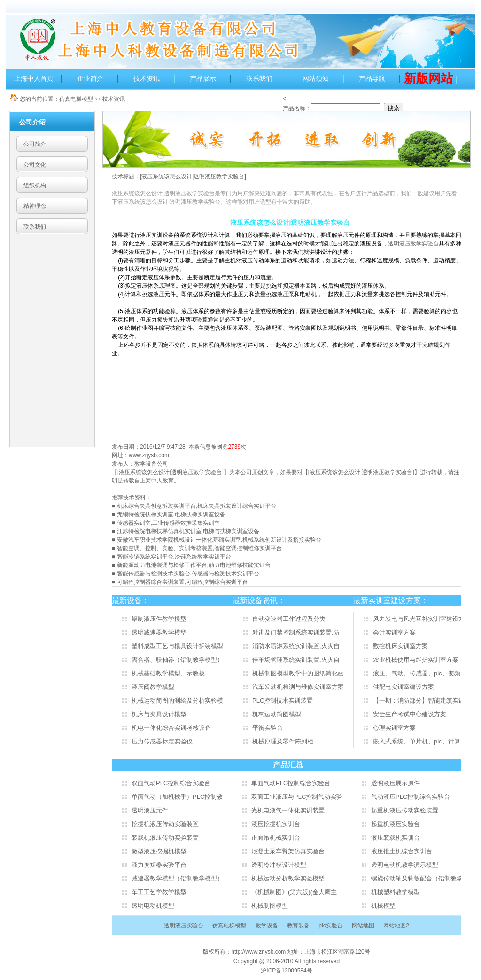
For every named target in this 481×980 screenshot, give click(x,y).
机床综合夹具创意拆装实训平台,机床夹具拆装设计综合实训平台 (196, 506)
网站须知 (316, 78)
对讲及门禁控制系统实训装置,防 (296, 632)
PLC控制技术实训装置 (282, 700)
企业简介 (90, 78)
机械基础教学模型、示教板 (168, 673)
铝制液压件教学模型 (159, 618)
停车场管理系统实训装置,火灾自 (296, 659)
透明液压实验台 (183, 925)
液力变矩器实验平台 (159, 864)
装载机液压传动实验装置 (165, 837)
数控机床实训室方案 (400, 646)
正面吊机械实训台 (275, 837)
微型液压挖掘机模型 (159, 851)
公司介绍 (32, 122)
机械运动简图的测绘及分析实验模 (177, 700)
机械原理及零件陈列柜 (282, 741)
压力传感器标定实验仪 (162, 741)
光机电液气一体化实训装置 (288, 810)
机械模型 (383, 905)
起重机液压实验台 (395, 823)
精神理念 (34, 206)
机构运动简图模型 (276, 714)
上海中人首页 (34, 78)
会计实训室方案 (394, 632)
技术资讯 (146, 78)
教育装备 (298, 925)
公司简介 (34, 144)
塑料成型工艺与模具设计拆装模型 (177, 646)
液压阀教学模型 (153, 686)
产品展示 (203, 78)
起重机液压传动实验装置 (404, 810)
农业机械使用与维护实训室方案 (415, 659)
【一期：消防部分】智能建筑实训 (419, 700)
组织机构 (34, 185)
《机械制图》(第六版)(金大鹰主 (294, 892)
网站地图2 (396, 925)
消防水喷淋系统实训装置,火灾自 (296, 646)
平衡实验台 (267, 727)
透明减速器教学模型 (159, 632)
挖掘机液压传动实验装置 (165, 823)
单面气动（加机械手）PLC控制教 (177, 796)
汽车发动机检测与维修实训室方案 (298, 686)
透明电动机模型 (153, 905)
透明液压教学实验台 (413, 243)
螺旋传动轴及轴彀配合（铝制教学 (417, 878)
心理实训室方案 (394, 727)
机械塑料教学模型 (395, 892)
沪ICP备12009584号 (286, 970)
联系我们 (259, 78)
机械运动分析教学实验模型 (288, 878)
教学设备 (267, 925)
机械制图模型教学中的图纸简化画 (298, 673)
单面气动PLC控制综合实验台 (290, 783)
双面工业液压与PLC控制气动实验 (296, 796)
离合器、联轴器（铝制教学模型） (177, 659)
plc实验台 (330, 925)
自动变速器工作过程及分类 (289, 618)
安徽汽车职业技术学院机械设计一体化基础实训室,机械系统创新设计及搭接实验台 (219, 539)
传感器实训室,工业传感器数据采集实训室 (168, 523)
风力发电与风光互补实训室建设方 (419, 618)
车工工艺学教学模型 (159, 892)
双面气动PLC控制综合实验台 (171, 783)
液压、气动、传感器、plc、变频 (416, 673)
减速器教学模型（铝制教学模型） (177, 878)
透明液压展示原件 (395, 783)
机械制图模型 (269, 905)
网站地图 (363, 925)
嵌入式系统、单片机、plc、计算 (416, 741)
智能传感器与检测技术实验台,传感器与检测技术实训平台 (188, 573)
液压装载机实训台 (395, 837)
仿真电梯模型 (76, 99)
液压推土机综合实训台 (401, 851)
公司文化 (34, 164)
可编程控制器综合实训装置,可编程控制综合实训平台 (182, 582)
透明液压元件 (150, 810)
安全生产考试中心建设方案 (409, 714)
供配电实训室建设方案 (403, 686)
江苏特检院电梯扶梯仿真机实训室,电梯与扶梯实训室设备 (188, 531)
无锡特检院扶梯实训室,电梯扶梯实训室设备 (171, 514)
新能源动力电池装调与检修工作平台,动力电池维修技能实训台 (194, 565)
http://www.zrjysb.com (259, 952)
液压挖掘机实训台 (275, 823)
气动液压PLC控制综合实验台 (410, 796)
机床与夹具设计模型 (159, 714)
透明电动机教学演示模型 (404, 864)
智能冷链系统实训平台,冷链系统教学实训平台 (174, 556)
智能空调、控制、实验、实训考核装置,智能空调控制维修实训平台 (199, 548)
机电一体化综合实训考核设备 (171, 727)
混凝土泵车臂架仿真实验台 (288, 851)
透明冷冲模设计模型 (278, 864)
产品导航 (372, 78)
